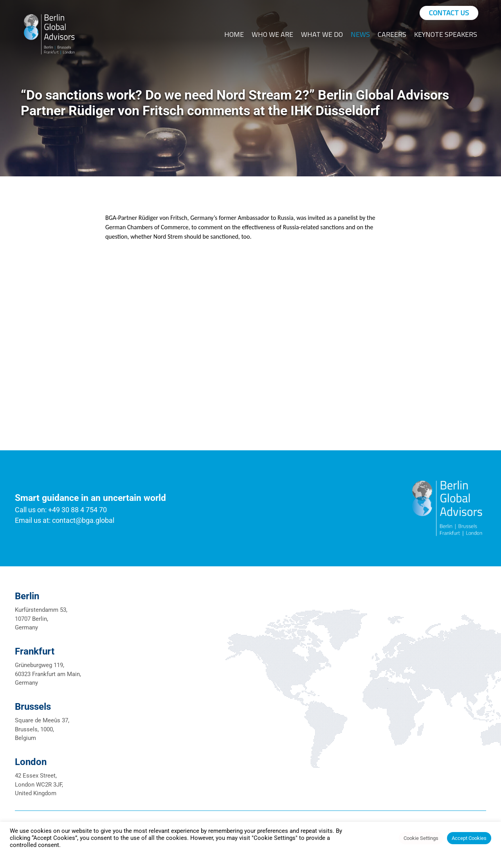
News (360, 34)
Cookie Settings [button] (421, 838)
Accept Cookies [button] (469, 838)
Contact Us (449, 12)
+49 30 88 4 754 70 (77, 510)
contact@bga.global (83, 520)
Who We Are (272, 34)
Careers (392, 34)
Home (234, 34)
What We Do (322, 34)
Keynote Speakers (445, 34)
